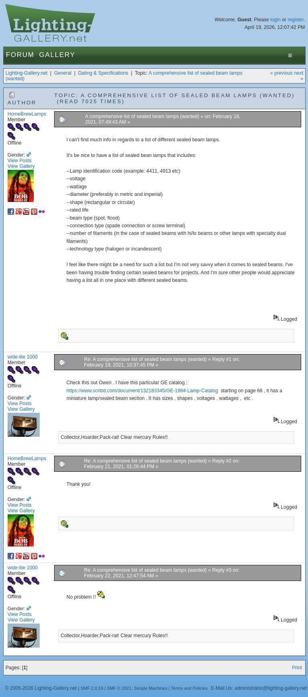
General (62, 73)
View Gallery (21, 166)
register (296, 19)
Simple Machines (150, 688)
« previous (281, 73)
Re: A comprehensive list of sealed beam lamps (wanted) (146, 359)
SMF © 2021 (119, 688)
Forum (20, 55)
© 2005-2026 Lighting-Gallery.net (41, 688)
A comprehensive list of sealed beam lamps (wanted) (143, 116)
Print (297, 668)
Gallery (57, 55)
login (275, 19)
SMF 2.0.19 (92, 688)
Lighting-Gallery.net (27, 73)
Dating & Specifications (103, 73)
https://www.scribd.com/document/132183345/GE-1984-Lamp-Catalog (142, 390)
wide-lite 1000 (23, 357)
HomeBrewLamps (27, 114)
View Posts (20, 160)
